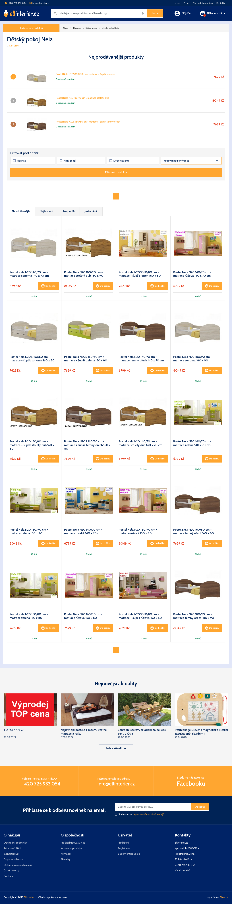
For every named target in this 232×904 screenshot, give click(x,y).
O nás (186, 3)
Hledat (155, 13)
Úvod (177, 3)
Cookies (8, 876)
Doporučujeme (119, 160)
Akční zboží (68, 160)
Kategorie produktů (31, 28)
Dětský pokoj (91, 28)
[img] (143, 13)
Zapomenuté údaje (129, 853)
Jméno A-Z (91, 211)
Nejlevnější (46, 211)
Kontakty (220, 3)
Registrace (124, 848)
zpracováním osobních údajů (149, 814)
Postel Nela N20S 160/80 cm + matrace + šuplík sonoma (85, 74)
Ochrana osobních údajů (18, 865)
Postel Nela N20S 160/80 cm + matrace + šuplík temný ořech (88, 121)
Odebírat (200, 806)
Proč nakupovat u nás (73, 842)
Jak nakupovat (11, 853)
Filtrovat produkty (116, 172)
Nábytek (77, 28)
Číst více (14, 45)
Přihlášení (123, 842)
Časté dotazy (11, 870)
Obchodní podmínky (203, 3)
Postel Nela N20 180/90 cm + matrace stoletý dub (82, 97)
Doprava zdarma (13, 859)
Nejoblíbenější (21, 211)
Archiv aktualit (115, 748)
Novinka (19, 160)
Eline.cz (224, 897)
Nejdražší (69, 211)
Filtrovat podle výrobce (191, 160)
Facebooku (191, 783)
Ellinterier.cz (31, 897)
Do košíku (48, 286)
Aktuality (65, 859)
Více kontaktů (182, 870)
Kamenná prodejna (71, 848)
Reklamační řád (12, 848)
